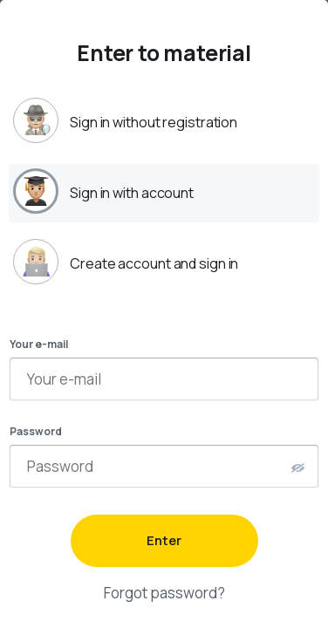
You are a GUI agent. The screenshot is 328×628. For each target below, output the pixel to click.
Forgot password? (164, 593)
